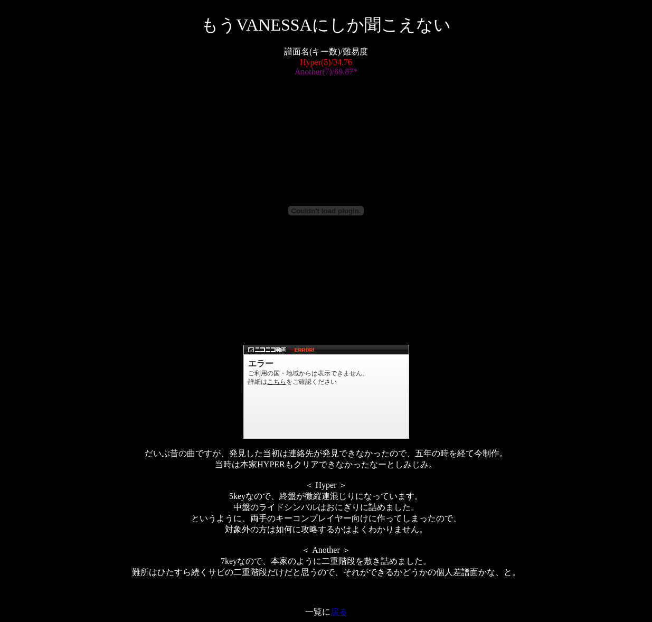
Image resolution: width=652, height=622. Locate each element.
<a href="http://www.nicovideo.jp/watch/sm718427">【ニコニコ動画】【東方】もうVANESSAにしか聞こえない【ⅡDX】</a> (326, 392)
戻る (338, 611)
